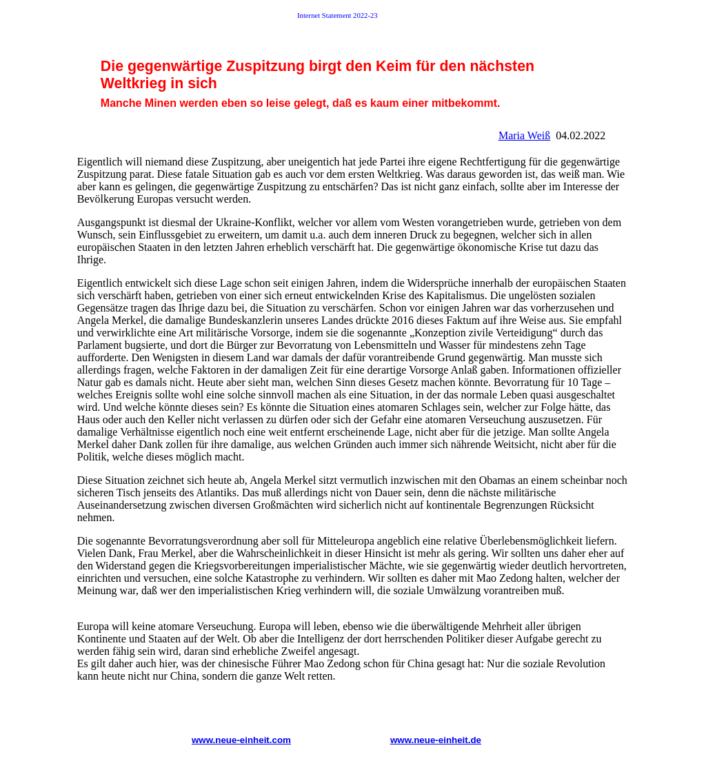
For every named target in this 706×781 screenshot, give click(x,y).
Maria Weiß (524, 135)
